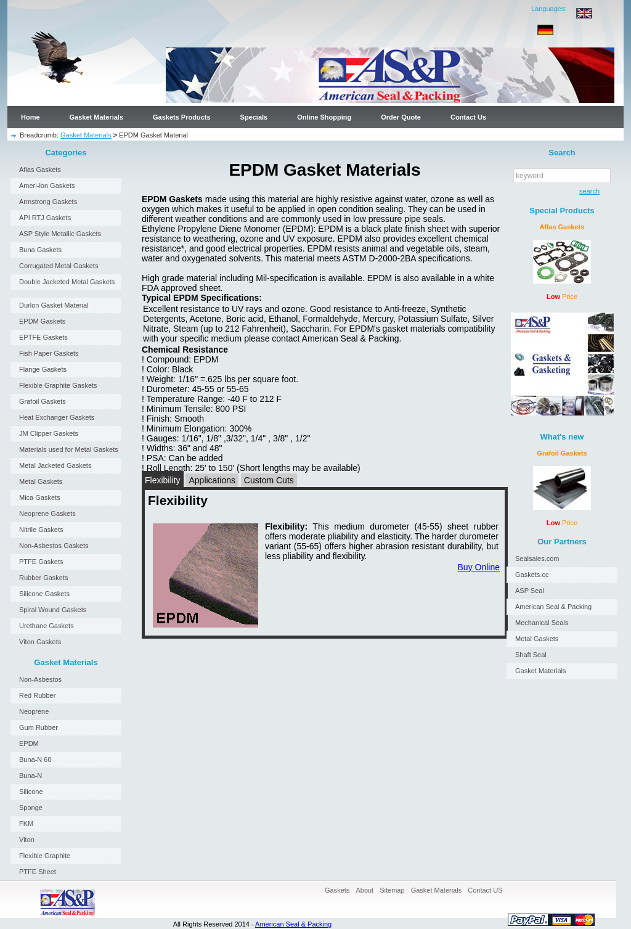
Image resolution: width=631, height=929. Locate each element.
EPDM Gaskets (42, 321)
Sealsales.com (537, 558)
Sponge (31, 807)
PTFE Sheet (37, 871)
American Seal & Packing (553, 606)
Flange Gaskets (43, 369)
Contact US (485, 890)
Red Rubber (37, 695)
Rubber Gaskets (43, 577)
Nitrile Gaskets (41, 529)
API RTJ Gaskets (45, 217)
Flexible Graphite (44, 855)
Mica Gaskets (39, 497)
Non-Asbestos (40, 679)
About (364, 890)
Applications (212, 480)
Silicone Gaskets (44, 593)
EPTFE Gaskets (43, 337)
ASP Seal (529, 590)
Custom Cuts (269, 480)
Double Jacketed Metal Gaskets (67, 281)
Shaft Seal (531, 654)
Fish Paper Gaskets (49, 353)
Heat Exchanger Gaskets (56, 417)
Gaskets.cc (531, 574)
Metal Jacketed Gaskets (55, 465)
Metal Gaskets (40, 481)
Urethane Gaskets (46, 625)
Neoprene (34, 711)
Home (30, 117)
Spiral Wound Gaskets (52, 609)
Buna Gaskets (40, 249)
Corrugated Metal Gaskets (58, 265)
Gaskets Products (182, 117)
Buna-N (30, 775)
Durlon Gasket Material (54, 305)
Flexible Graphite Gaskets (58, 385)
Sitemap (392, 890)
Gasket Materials (96, 117)
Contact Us (468, 117)
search (587, 191)
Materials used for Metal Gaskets (68, 449)
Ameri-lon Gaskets (47, 185)
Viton (27, 839)
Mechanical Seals (541, 622)
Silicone (31, 791)
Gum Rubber (38, 727)
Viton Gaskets (40, 641)
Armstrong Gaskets (48, 201)
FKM (26, 823)
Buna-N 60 (35, 759)
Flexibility (163, 480)
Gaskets (337, 890)
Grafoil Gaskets (42, 401)
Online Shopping (324, 117)
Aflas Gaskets (40, 169)
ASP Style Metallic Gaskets (60, 233)
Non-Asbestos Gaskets (54, 545)
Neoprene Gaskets (47, 513)
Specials (254, 117)
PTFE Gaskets (41, 561)
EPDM (29, 743)
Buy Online (479, 567)
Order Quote (401, 117)
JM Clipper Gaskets (48, 433)
